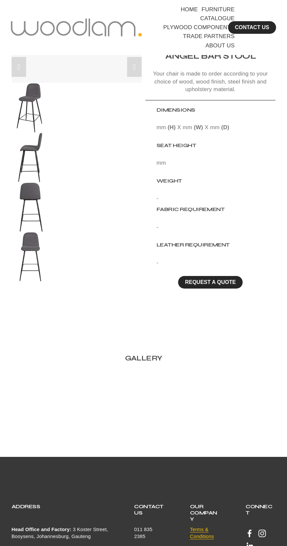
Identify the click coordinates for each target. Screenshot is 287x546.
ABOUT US (220, 45)
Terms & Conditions (202, 532)
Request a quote (210, 282)
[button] (19, 67)
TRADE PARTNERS (209, 36)
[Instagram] (262, 533)
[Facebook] (250, 533)
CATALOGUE (218, 19)
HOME (189, 9)
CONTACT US (251, 27)
